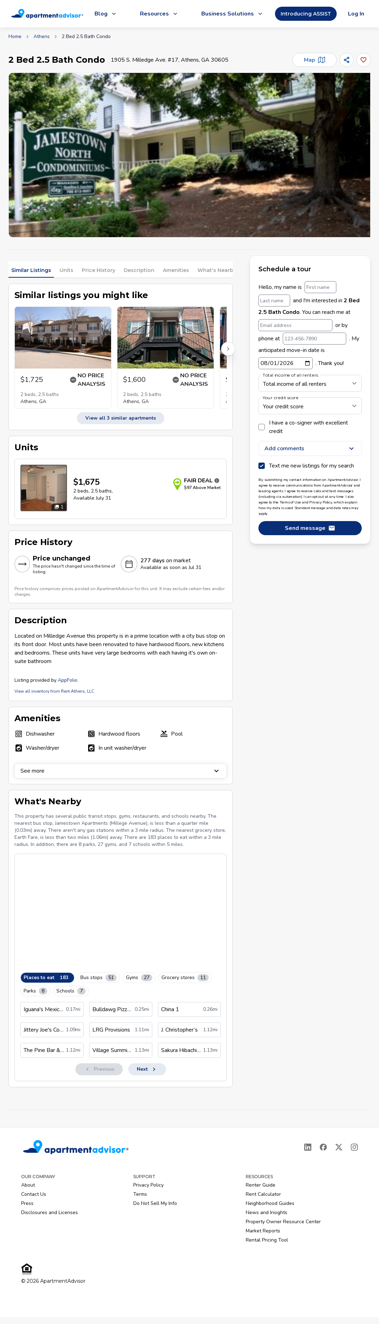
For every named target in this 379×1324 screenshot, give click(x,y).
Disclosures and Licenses (49, 1212)
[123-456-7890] (314, 339)
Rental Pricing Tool (267, 1240)
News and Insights (266, 1212)
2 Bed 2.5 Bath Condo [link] (86, 36)
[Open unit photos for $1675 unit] (43, 488)
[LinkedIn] (307, 1147)
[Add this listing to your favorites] (363, 60)
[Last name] (274, 301)
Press (27, 1203)
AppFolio (68, 680)
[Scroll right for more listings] (228, 349)
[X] (338, 1147)
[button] (189, 155)
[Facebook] (323, 1147)
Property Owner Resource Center (283, 1221)
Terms (140, 1194)
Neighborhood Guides (270, 1203)
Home (15, 36)
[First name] (320, 287)
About (28, 1185)
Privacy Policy (148, 1185)
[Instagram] (354, 1147)
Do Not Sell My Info (155, 1203)
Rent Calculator (263, 1194)
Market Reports (263, 1230)
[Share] (347, 60)
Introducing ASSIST (306, 14)
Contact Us (33, 1194)
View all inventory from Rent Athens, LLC (54, 691)
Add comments (310, 448)
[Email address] (295, 325)
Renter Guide (260, 1185)
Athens (41, 36)
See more (120, 771)
